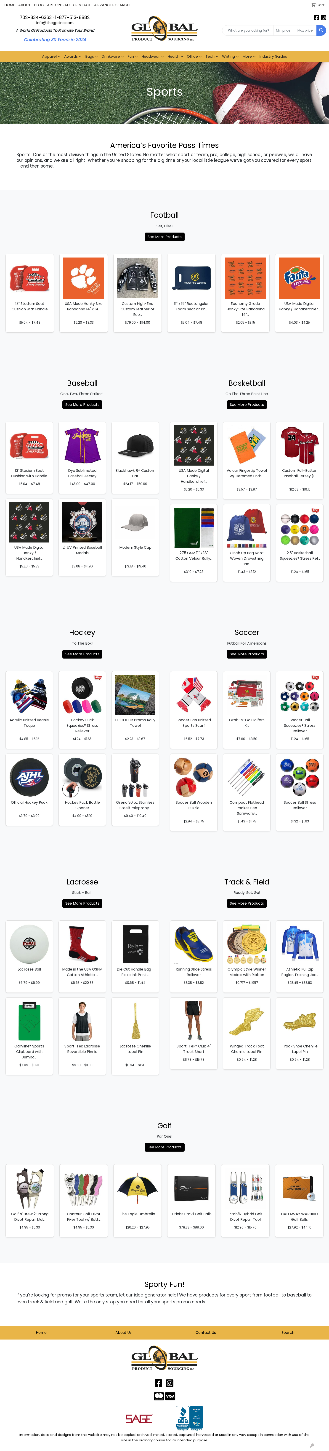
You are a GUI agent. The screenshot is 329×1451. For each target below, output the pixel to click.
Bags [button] (89, 56)
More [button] (247, 56)
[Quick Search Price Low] (284, 30)
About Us (123, 1332)
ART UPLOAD (58, 5)
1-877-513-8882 (72, 17)
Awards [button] (71, 56)
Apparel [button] (49, 56)
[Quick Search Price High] (306, 30)
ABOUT (24, 5)
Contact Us (206, 1332)
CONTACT (82, 5)
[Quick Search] (248, 30)
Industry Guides (273, 56)
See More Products (165, 236)
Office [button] (192, 56)
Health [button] (173, 56)
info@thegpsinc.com (55, 22)
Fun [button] (130, 56)
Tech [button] (210, 56)
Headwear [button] (150, 56)
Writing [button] (228, 56)
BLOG (39, 5)
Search (287, 1332)
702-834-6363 (36, 17)
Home (41, 1332)
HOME (9, 5)
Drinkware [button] (110, 56)
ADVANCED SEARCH (112, 5)
